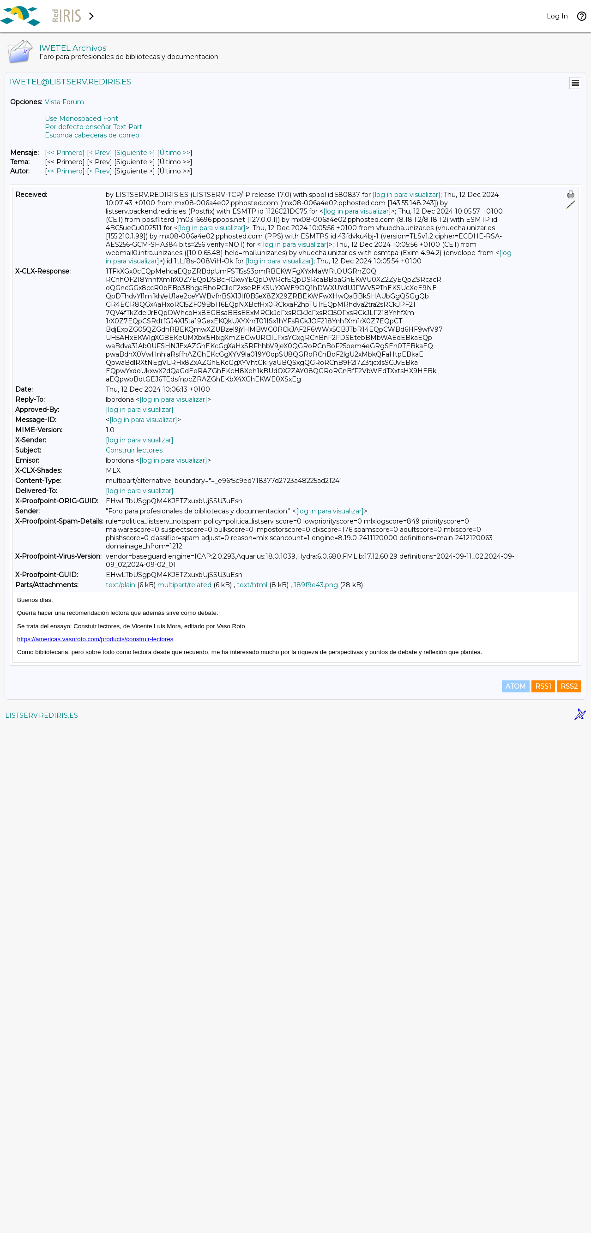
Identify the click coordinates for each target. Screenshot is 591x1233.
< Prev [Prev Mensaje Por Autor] (99, 171)
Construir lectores (134, 450)
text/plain (120, 585)
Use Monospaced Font (81, 118)
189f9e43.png (316, 585)
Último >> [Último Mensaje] (174, 153)
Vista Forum (64, 102)
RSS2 (569, 1192)
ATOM (516, 1192)
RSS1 (543, 1192)
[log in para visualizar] (406, 195)
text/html (252, 585)
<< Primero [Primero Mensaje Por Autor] (65, 171)
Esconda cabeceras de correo (92, 135)
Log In (557, 16)
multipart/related (184, 585)
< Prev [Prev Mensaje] (99, 153)
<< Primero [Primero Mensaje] (65, 153)
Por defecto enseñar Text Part (93, 127)
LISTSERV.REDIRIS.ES (41, 1221)
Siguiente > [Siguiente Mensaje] (134, 153)
